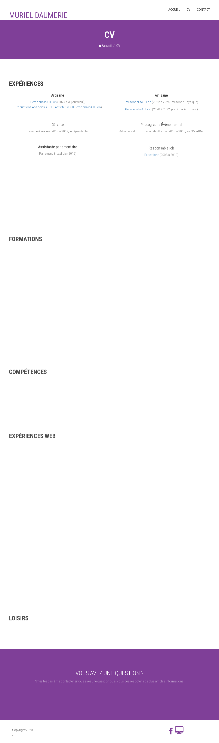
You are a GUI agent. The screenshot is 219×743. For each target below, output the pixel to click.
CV (188, 9)
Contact (203, 9)
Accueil (174, 9)
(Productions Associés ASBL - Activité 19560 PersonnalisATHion (57, 108)
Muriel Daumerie (38, 15)
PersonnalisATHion (43, 103)
